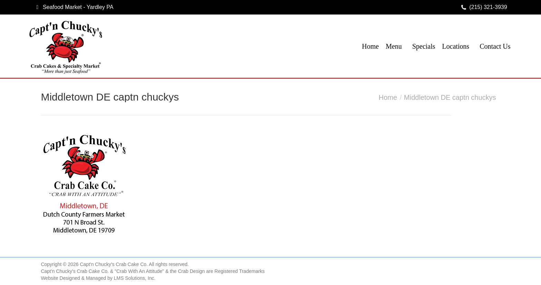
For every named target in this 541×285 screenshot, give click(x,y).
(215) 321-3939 (488, 7)
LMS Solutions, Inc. (135, 278)
